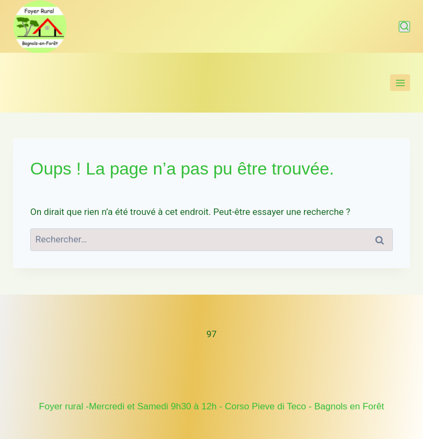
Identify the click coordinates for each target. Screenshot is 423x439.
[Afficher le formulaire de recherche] (404, 26)
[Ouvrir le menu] (400, 82)
